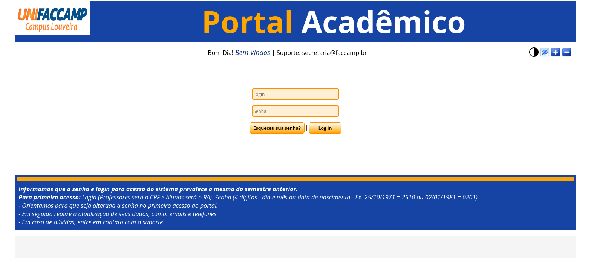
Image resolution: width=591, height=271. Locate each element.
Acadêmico (384, 21)
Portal (251, 21)
